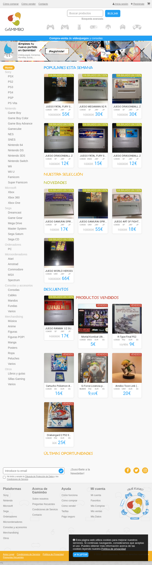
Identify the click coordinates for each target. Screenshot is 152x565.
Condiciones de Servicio (17, 479)
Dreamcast (14, 212)
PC (10, 249)
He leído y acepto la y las (30, 477)
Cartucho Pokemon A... (59, 385)
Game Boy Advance (20, 123)
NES (11, 134)
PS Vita (12, 103)
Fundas (12, 305)
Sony (8, 72)
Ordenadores (13, 244)
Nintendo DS (16, 150)
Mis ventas (96, 511)
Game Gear (15, 217)
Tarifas (64, 511)
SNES (11, 139)
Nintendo (10, 108)
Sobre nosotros (40, 498)
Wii (10, 166)
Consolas (13, 289)
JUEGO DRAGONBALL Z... (127, 106)
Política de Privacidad (53, 554)
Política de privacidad (113, 548)
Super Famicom (18, 182)
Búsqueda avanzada (92, 18)
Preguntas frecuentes (43, 504)
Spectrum (14, 280)
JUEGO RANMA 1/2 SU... (59, 328)
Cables (12, 295)
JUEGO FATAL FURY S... (59, 106)
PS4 (10, 92)
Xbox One (14, 202)
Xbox (11, 192)
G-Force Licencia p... (92, 385)
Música (12, 321)
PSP (10, 97)
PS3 (10, 87)
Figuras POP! (16, 337)
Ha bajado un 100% (61, 75)
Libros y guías (16, 373)
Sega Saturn (15, 234)
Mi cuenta (96, 495)
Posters (12, 347)
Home (9, 67)
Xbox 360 (14, 197)
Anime (12, 326)
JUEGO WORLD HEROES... (60, 270)
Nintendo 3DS (16, 155)
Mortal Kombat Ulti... (92, 336)
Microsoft (10, 187)
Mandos (13, 300)
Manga (12, 342)
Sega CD (13, 239)
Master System (17, 228)
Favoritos (95, 500)
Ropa (11, 353)
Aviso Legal (8, 554)
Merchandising (14, 316)
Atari (11, 258)
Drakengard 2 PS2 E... (59, 435)
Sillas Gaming (16, 378)
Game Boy (14, 112)
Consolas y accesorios (19, 285)
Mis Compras (98, 506)
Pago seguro (68, 516)
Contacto (43, 4)
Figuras (12, 331)
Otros (8, 369)
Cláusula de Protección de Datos (39, 476)
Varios (12, 311)
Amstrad (13, 264)
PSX (10, 76)
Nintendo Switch (18, 161)
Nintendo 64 (15, 145)
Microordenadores (16, 254)
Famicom (13, 177)
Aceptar (80, 554)
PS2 (10, 81)
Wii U (11, 171)
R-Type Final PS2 (127, 336)
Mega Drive (15, 223)
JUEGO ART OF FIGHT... (127, 221)
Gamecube (14, 128)
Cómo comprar (11, 4)
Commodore (15, 269)
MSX (11, 274)
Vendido (102, 305)
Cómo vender (28, 4)
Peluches (13, 358)
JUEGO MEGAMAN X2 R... (93, 106)
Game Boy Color (18, 118)
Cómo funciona (69, 495)
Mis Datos (96, 516)
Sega (8, 208)
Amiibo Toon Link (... (127, 385)
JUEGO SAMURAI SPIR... (59, 221)
